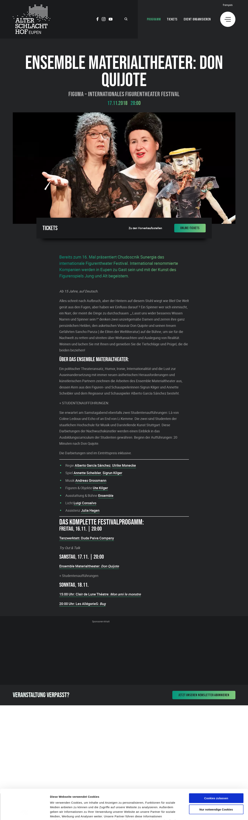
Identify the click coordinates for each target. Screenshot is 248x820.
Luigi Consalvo (85, 503)
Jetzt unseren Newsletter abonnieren (203, 695)
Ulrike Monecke (124, 465)
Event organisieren (197, 19)
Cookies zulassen (216, 769)
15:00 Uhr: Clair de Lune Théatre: (100, 594)
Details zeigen (202, 812)
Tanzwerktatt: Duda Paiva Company (86, 538)
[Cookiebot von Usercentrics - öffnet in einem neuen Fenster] (24, 812)
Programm (154, 19)
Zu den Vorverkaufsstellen (145, 228)
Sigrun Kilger (112, 472)
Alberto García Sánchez (93, 465)
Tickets (172, 19)
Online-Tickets (190, 228)
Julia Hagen (90, 510)
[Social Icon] (97, 19)
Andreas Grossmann (90, 480)
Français (228, 5)
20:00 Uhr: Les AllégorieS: (82, 603)
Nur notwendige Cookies (216, 781)
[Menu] (227, 19)
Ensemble (105, 495)
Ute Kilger (100, 488)
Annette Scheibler (87, 472)
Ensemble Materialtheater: (89, 566)
